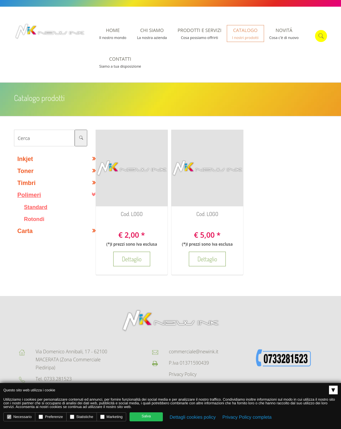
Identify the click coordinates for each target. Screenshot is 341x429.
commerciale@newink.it (193, 351)
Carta (25, 231)
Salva (146, 416)
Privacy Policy (182, 374)
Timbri (26, 183)
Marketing (111, 417)
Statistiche (81, 417)
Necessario (19, 417)
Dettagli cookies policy (193, 417)
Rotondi (34, 219)
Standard (35, 207)
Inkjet (25, 159)
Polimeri (29, 195)
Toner (25, 171)
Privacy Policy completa (247, 417)
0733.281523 (58, 379)
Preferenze (51, 417)
